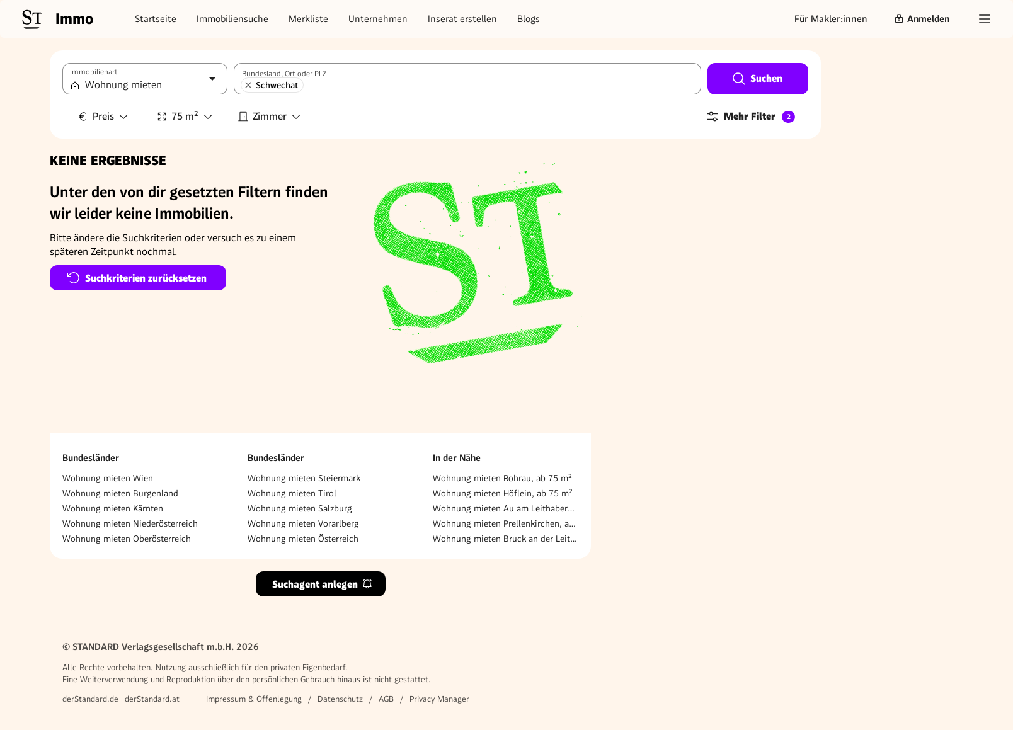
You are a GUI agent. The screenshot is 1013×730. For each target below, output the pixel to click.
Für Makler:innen (830, 19)
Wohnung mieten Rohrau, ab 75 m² (502, 478)
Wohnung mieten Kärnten (112, 508)
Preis (103, 116)
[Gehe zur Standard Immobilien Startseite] (56, 19)
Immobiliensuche (232, 19)
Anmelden (921, 19)
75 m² (185, 116)
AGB (386, 699)
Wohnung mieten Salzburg (300, 508)
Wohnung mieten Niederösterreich (130, 523)
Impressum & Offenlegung (254, 699)
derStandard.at (152, 699)
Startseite (155, 19)
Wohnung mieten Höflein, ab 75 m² (503, 493)
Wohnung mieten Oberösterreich (126, 538)
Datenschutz (340, 699)
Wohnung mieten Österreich (303, 538)
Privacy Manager (439, 699)
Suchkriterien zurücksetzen (136, 277)
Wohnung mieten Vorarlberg (303, 523)
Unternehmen (378, 19)
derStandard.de (90, 699)
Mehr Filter (750, 116)
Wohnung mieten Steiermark (304, 478)
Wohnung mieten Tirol (292, 493)
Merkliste (308, 19)
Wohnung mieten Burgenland (120, 493)
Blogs (528, 19)
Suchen (756, 78)
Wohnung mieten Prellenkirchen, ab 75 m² (505, 523)
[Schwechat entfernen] (248, 85)
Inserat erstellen (462, 19)
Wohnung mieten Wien (107, 478)
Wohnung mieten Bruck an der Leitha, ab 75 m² (505, 538)
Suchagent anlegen (322, 584)
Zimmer (270, 116)
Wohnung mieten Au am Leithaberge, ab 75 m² (505, 508)
